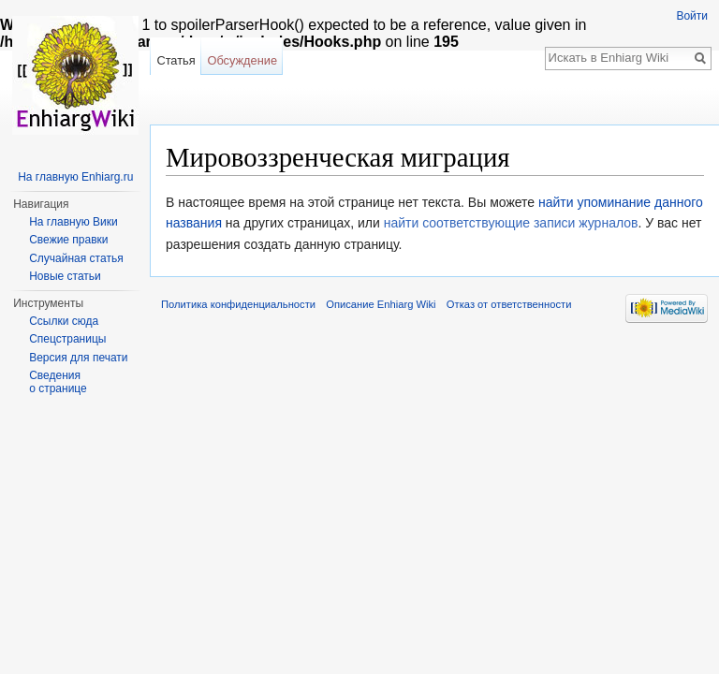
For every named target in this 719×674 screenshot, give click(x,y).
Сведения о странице (58, 382)
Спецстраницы (67, 338)
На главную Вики (73, 221)
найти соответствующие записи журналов (511, 222)
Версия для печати (78, 357)
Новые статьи (65, 276)
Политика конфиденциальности (238, 304)
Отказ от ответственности (509, 304)
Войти (692, 15)
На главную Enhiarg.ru (75, 176)
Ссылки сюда (63, 321)
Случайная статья (76, 258)
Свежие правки (68, 239)
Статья (175, 60)
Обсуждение (242, 60)
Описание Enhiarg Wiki (380, 304)
